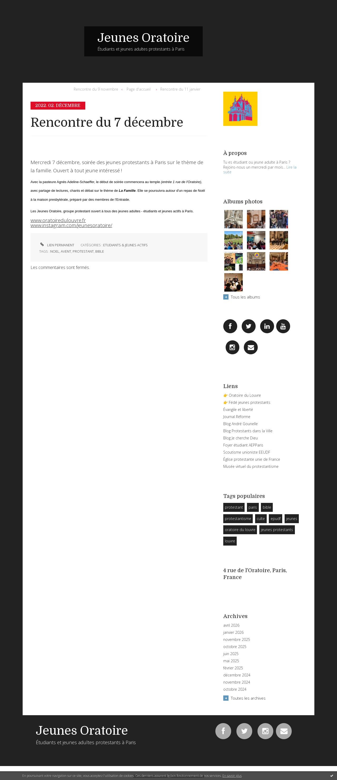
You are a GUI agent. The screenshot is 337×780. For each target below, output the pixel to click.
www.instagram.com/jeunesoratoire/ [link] (71, 225)
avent (66, 251)
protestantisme (238, 518)
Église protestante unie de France (251, 459)
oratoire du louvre (240, 529)
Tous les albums (245, 297)
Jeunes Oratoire (143, 38)
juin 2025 (231, 653)
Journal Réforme (236, 416)
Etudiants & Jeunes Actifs (125, 245)
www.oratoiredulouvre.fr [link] (58, 220)
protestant (83, 251)
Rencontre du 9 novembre (96, 89)
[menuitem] (97, 89)
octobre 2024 (234, 689)
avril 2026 (231, 625)
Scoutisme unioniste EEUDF (246, 452)
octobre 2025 (234, 646)
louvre (230, 540)
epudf (276, 518)
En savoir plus (232, 775)
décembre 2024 (236, 675)
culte (261, 518)
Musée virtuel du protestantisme (251, 466)
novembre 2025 (236, 639)
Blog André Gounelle (240, 423)
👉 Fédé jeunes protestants (246, 402)
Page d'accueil (139, 89)
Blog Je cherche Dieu (240, 437)
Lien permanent (56, 245)
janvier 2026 (233, 632)
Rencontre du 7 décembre (107, 123)
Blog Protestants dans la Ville (247, 430)
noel (54, 251)
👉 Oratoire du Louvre (242, 395)
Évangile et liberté (238, 409)
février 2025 (233, 668)
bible (99, 251)
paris (253, 507)
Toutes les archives (248, 698)
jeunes (291, 518)
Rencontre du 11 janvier (180, 89)
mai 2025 (231, 661)
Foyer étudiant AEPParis (243, 445)
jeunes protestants (277, 529)
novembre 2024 (236, 682)
